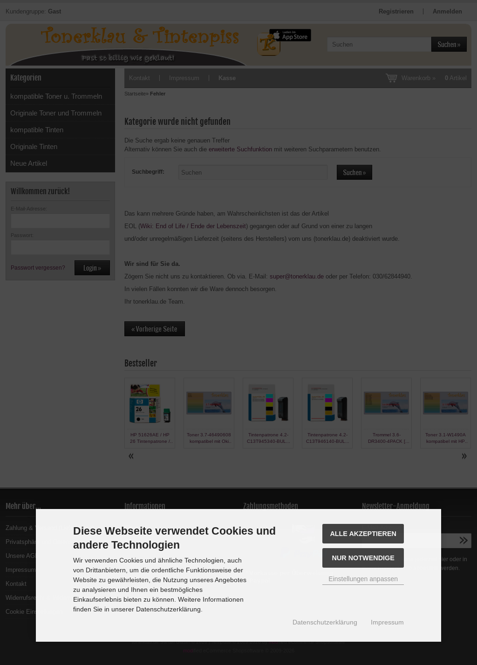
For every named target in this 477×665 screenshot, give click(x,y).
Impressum (387, 622)
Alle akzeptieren (363, 533)
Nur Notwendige (363, 558)
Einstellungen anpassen (363, 579)
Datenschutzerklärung (325, 622)
